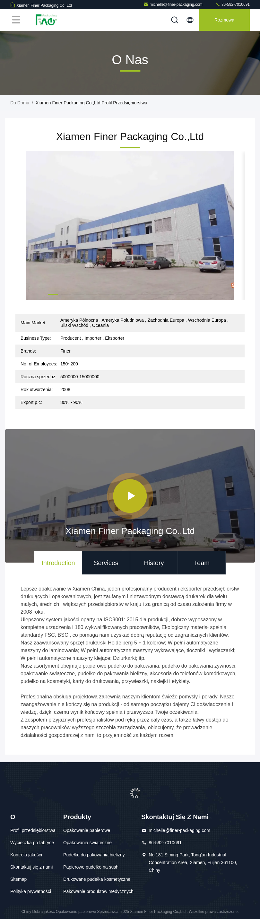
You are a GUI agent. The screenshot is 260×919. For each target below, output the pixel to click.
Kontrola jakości (26, 854)
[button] (53, 294)
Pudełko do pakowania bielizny (94, 854)
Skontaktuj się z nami (31, 867)
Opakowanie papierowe (86, 830)
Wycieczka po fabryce (32, 842)
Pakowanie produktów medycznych (98, 891)
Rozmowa (224, 19)
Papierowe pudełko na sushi (91, 867)
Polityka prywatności (30, 891)
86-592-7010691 (232, 4)
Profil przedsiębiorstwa (33, 830)
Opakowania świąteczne (87, 842)
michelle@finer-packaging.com (172, 4)
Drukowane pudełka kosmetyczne (96, 879)
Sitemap (18, 879)
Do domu (19, 102)
